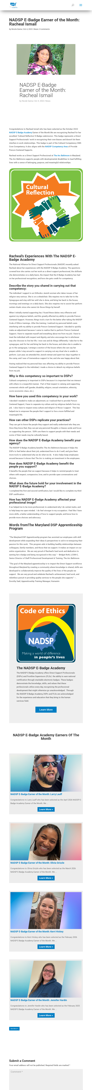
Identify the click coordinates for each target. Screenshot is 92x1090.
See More (14, 1029)
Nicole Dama (17, 29)
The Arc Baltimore (62, 155)
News (36, 29)
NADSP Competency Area (56, 146)
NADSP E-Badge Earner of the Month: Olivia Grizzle (37, 862)
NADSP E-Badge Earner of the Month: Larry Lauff (36, 794)
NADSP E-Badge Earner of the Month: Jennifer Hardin (38, 1000)
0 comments (44, 29)
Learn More (46, 709)
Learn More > (46, 809)
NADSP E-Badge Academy (20, 132)
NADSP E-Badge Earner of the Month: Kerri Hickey (36, 931)
